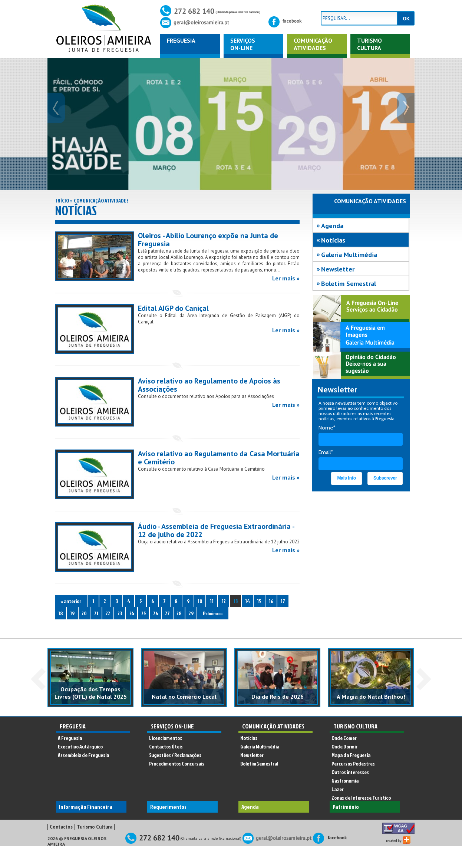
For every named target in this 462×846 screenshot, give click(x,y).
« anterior (70, 601)
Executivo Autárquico (80, 746)
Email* (326, 452)
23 (120, 613)
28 (179, 613)
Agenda (332, 225)
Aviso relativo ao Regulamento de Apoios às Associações (209, 385)
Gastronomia (345, 780)
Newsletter (337, 269)
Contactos (61, 827)
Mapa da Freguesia (350, 754)
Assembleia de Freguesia (83, 754)
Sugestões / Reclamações (175, 754)
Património (346, 807)
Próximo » (213, 613)
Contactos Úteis (166, 746)
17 (283, 601)
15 (259, 601)
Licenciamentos (165, 737)
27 (167, 613)
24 (131, 613)
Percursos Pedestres (353, 763)
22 (108, 613)
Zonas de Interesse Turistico (361, 797)
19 (72, 613)
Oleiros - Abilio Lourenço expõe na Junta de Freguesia (208, 239)
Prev (38, 679)
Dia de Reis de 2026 (277, 696)
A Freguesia (70, 737)
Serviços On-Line (172, 726)
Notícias (333, 240)
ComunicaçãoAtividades (313, 44)
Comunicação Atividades (101, 200)
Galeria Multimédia (349, 254)
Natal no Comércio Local (184, 696)
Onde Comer (344, 737)
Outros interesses (350, 772)
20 (84, 613)
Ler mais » (286, 278)
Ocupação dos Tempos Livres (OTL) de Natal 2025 (91, 692)
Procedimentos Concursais (176, 763)
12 (224, 601)
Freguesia (181, 40)
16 (271, 601)
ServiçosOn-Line (242, 44)
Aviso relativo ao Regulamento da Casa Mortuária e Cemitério (219, 458)
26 (155, 613)
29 (191, 613)
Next (423, 679)
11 (212, 601)
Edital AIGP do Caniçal (173, 308)
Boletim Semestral (348, 283)
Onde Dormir (344, 746)
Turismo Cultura (369, 44)
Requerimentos (168, 807)
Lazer (337, 789)
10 (200, 601)
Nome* (327, 427)
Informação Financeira (85, 807)
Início (62, 200)
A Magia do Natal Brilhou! (371, 696)
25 (143, 613)
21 (96, 613)
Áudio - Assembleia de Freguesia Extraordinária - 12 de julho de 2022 (216, 530)
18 (60, 613)
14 (247, 601)
